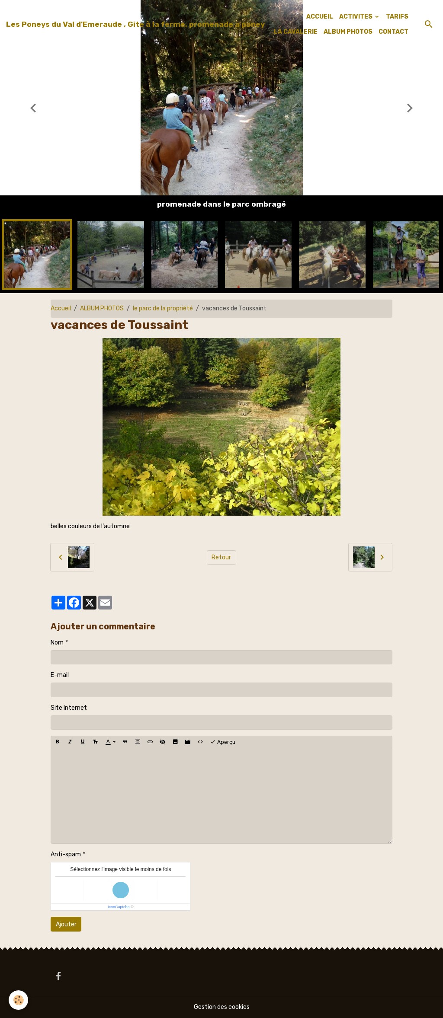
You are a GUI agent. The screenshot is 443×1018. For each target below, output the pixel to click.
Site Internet (69, 708)
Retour (221, 557)
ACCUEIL (319, 16)
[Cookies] (18, 1000)
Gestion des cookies (222, 1007)
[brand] (135, 24)
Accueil (61, 308)
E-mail (60, 675)
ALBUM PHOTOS (348, 31)
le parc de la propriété (163, 308)
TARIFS (397, 16)
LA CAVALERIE (296, 31)
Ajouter (66, 924)
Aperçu (222, 742)
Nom (57, 642)
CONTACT (393, 31)
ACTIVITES (356, 16)
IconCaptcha (119, 907)
